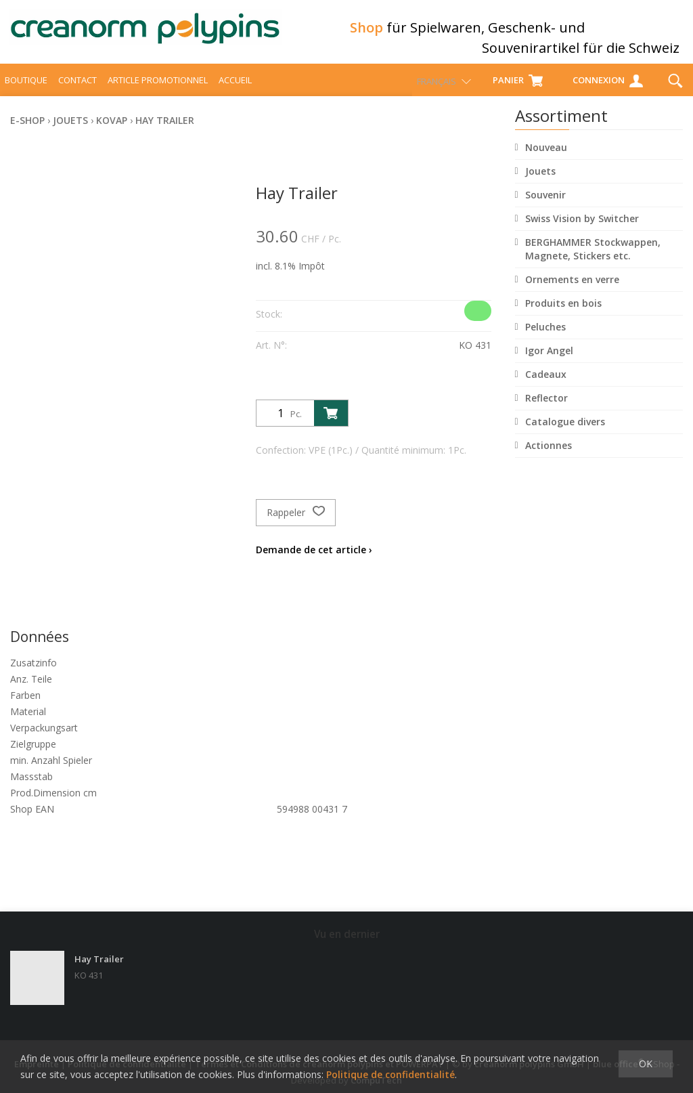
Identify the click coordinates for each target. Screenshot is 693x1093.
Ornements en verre (572, 291)
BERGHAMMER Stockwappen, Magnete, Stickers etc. (593, 261)
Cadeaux (545, 386)
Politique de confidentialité (390, 1074)
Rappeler (296, 525)
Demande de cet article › (314, 561)
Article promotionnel (158, 92)
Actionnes (548, 457)
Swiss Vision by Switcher (582, 230)
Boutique (26, 92)
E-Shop (27, 132)
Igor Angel (549, 362)
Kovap (111, 132)
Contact (77, 92)
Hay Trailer (164, 132)
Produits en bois (563, 315)
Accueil (235, 92)
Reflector (546, 410)
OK (645, 1063)
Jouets (540, 183)
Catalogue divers (565, 433)
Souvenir (545, 206)
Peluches (545, 339)
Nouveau (546, 159)
